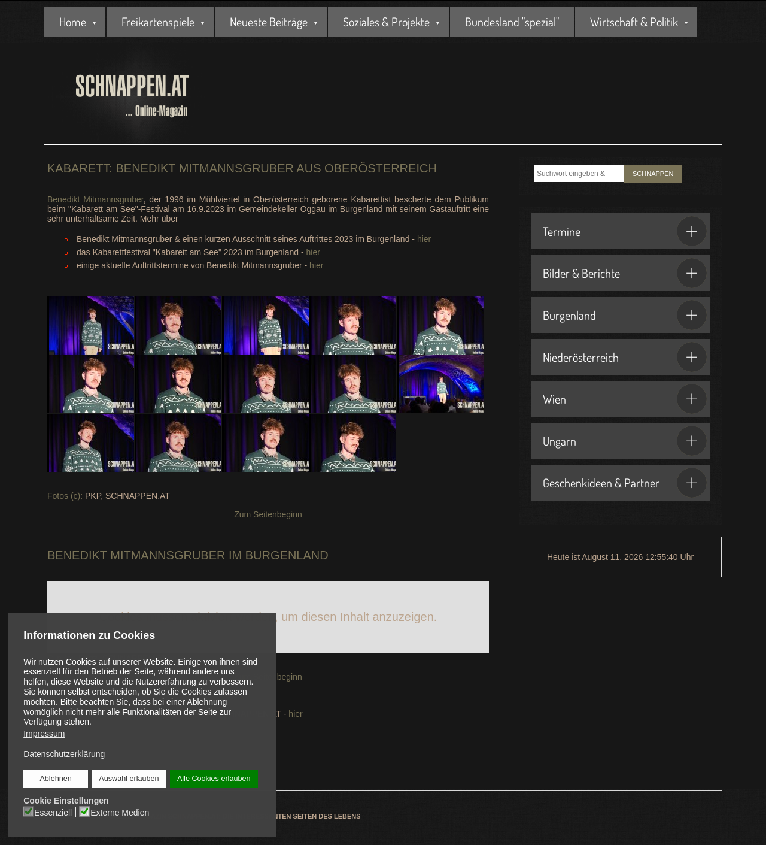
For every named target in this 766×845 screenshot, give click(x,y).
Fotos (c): (65, 496)
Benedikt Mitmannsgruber (95, 199)
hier (424, 239)
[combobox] (579, 173)
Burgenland (625, 315)
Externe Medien (119, 812)
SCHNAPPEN (653, 173)
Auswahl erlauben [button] (129, 778)
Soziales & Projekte (386, 21)
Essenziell (53, 812)
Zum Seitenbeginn (268, 514)
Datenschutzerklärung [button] (64, 754)
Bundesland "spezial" (512, 21)
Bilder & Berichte (625, 273)
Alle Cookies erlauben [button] (213, 778)
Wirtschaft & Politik (634, 21)
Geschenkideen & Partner (625, 483)
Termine (625, 231)
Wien (625, 399)
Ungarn (625, 441)
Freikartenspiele (157, 21)
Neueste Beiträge (269, 21)
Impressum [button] (44, 733)
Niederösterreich (625, 357)
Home (72, 21)
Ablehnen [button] (56, 778)
